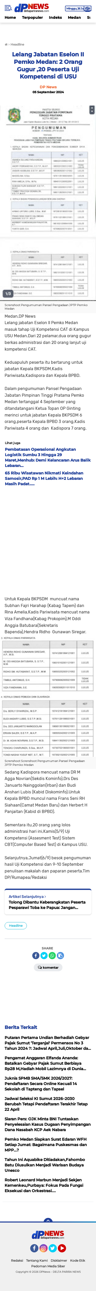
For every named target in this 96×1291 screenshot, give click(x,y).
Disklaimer (59, 1260)
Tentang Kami (37, 1260)
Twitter (55, 1250)
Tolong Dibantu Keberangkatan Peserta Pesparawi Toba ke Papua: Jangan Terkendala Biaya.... (47, 905)
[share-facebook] (35, 955)
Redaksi (17, 1260)
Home (10, 17)
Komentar (48, 967)
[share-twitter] (44, 955)
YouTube (65, 1250)
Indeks (55, 17)
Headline (16, 926)
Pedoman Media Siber (48, 1266)
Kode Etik (77, 1260)
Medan (74, 17)
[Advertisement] (48, 539)
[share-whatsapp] (52, 955)
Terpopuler (32, 17)
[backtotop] (48, 1222)
